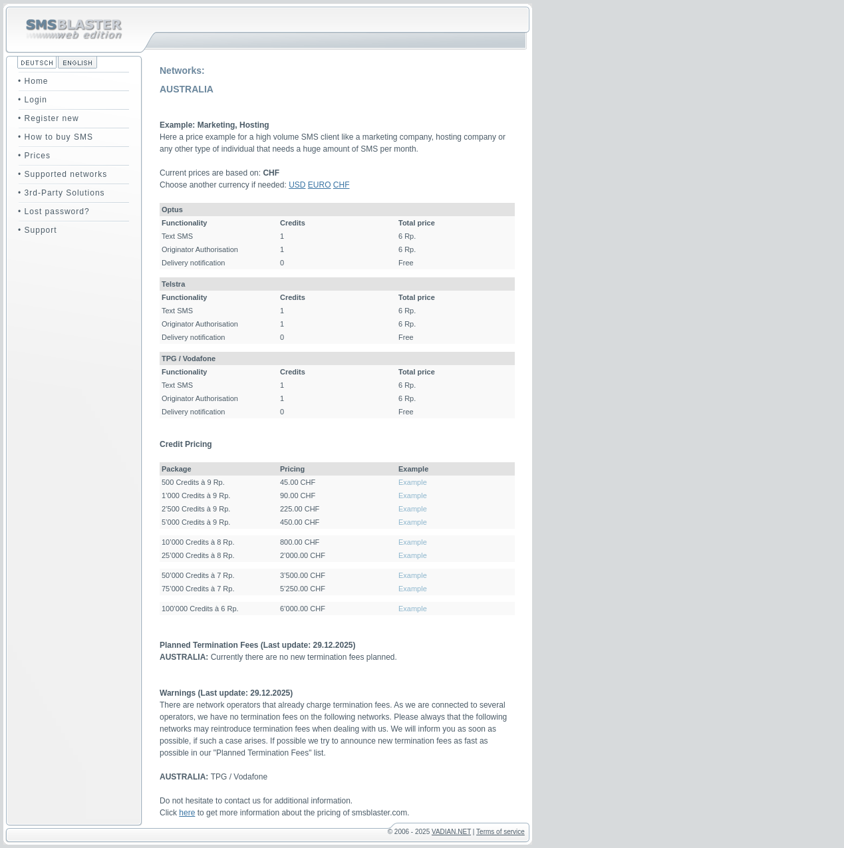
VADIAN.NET (451, 831)
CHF (341, 185)
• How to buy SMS (55, 137)
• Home (33, 81)
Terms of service (500, 831)
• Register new (48, 118)
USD (297, 185)
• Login (32, 99)
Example (412, 482)
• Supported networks (62, 174)
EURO (319, 185)
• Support (37, 230)
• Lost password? (54, 211)
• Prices (34, 155)
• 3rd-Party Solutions (61, 193)
